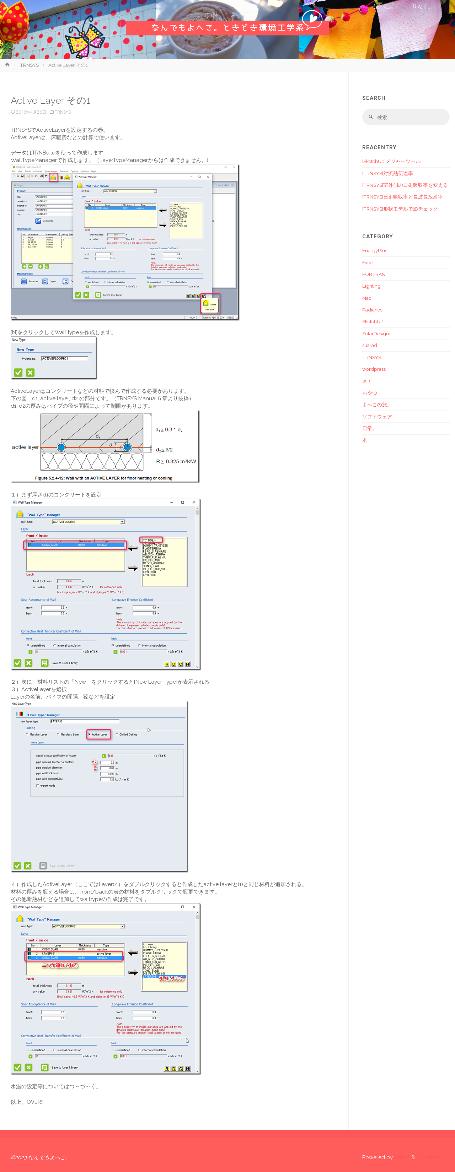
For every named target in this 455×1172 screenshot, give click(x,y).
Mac (366, 298)
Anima (401, 1157)
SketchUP (372, 321)
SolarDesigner (377, 333)
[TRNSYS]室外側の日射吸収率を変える (405, 185)
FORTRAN (373, 274)
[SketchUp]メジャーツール (391, 161)
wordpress (374, 369)
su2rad (369, 345)
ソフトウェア (377, 416)
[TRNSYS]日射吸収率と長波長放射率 (402, 197)
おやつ (369, 393)
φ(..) (366, 381)
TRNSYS (29, 65)
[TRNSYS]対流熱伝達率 (387, 173)
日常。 (369, 428)
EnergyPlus (374, 250)
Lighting (371, 286)
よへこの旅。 (377, 404)
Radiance (372, 310)
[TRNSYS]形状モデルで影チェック (400, 209)
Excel (368, 262)
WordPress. (430, 1157)
